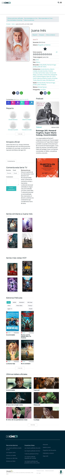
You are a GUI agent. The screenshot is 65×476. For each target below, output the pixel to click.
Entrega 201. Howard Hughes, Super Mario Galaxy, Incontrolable (46, 132)
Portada (8, 24)
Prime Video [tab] (19, 305)
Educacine (45, 444)
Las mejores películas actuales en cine (13, 448)
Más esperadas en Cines (45, 18)
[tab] (11, 161)
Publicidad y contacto (48, 453)
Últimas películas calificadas (15, 18)
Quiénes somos (47, 447)
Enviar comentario (11, 188)
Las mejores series (11, 452)
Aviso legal (39, 473)
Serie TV (35, 39)
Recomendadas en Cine (30, 18)
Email (14, 170)
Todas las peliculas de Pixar (31, 453)
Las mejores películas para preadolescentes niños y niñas (32, 462)
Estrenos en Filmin (10, 461)
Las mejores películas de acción (32, 448)
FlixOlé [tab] (30, 309)
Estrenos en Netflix (11, 455)
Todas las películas (28, 20)
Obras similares (50, 35)
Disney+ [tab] (30, 305)
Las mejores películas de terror (32, 451)
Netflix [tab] (14, 302)
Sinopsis (41, 35)
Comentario (9, 177)
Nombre (8, 170)
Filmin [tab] (9, 305)
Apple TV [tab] (10, 309)
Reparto (35, 35)
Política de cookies (40, 470)
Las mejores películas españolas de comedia (30, 457)
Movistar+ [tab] (21, 302)
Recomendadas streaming (14, 20)
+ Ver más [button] (32, 424)
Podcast (39, 127)
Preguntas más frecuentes (49, 450)
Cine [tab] (9, 302)
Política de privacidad (49, 470)
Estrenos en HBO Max (11, 458)
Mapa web (45, 456)
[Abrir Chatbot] (61, 472)
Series (13, 24)
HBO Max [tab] (29, 302)
